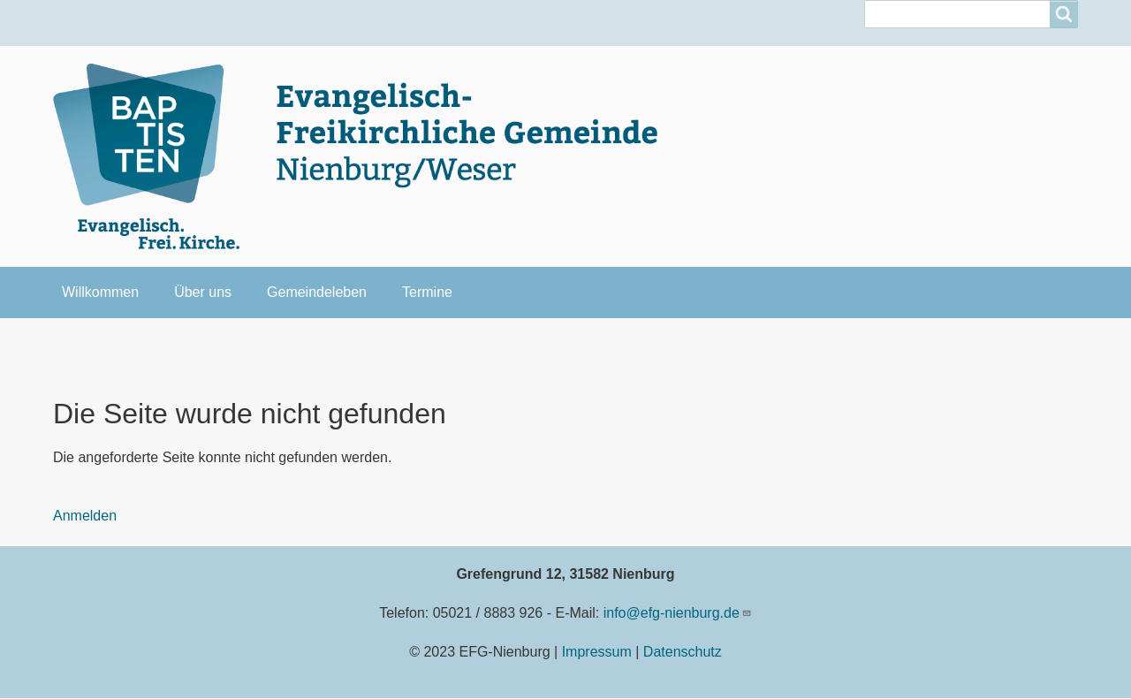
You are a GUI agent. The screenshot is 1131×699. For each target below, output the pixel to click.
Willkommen (100, 292)
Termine (427, 292)
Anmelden (85, 515)
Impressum (597, 651)
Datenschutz (682, 651)
